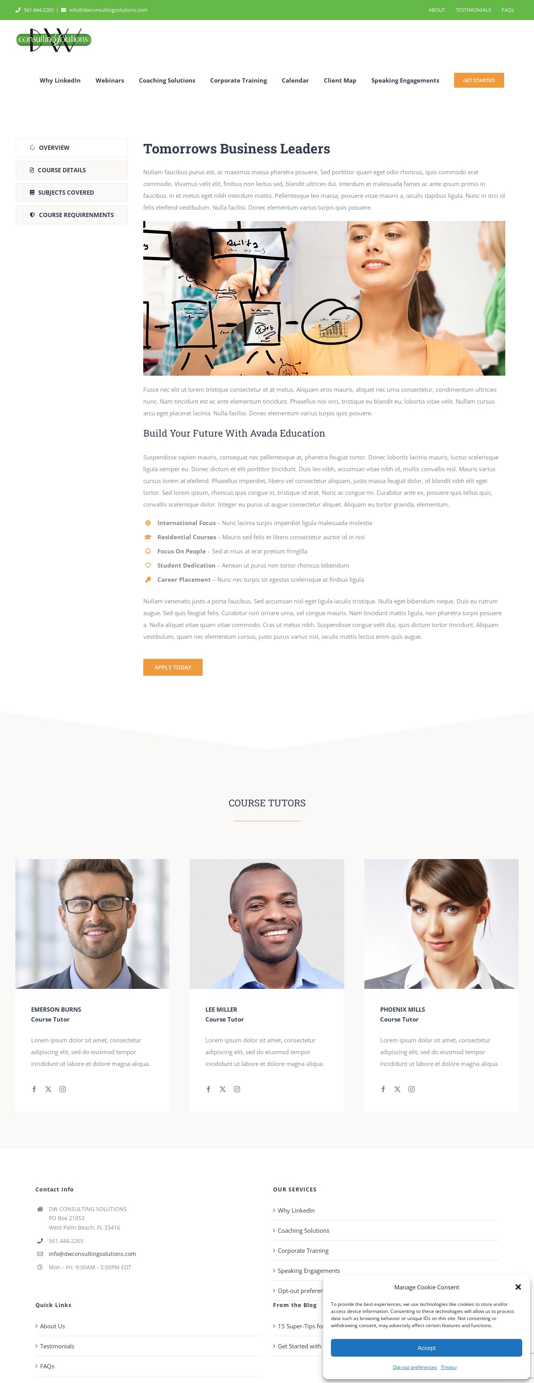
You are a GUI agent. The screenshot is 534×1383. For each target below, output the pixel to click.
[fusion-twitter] (48, 1089)
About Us (52, 1326)
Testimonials (57, 1346)
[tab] (72, 147)
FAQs (47, 1366)
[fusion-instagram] (62, 1089)
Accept (427, 1347)
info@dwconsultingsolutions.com (104, 9)
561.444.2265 (34, 9)
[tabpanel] (324, 407)
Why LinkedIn (296, 1210)
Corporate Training (303, 1250)
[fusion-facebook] (34, 1089)
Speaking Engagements (309, 1270)
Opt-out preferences (415, 1367)
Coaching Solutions (303, 1230)
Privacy (449, 1367)
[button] (518, 1287)
